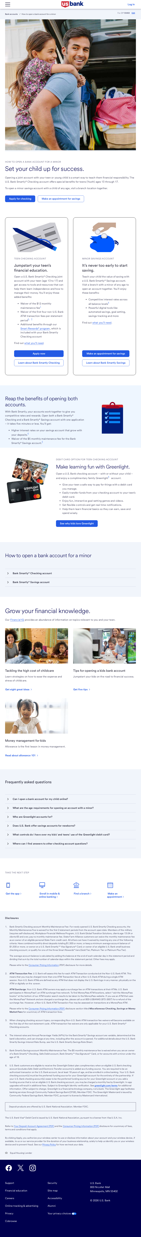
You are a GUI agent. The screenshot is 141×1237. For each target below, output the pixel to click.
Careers (9, 1198)
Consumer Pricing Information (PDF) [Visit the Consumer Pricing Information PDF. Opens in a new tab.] (81, 1126)
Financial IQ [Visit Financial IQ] (17, 619)
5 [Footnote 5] (42, 441)
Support (9, 1182)
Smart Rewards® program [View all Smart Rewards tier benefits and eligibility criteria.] (35, 328)
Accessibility (55, 1198)
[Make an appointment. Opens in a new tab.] (121, 890)
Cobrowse (11, 1221)
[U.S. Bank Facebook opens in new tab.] (9, 1168)
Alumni (52, 1205)
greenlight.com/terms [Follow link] (106, 1085)
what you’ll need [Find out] (33, 343)
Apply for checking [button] (20, 198)
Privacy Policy (49, 1144)
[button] (131, 4)
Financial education (16, 1190)
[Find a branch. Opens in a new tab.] (84, 888)
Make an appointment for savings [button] (61, 198)
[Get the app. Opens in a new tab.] (15, 888)
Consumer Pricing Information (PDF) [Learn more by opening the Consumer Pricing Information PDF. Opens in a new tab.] (47, 1008)
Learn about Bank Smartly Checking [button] (39, 362)
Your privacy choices (62, 1213)
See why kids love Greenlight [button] (77, 523)
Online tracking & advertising (21, 1205)
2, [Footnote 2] (28, 319)
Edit (133, 13)
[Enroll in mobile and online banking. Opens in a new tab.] (53, 890)
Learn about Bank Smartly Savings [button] (105, 362)
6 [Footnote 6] (108, 477)
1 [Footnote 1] (40, 306)
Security (52, 1182)
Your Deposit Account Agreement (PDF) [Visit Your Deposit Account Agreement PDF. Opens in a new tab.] (34, 1126)
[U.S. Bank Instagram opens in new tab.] (33, 1168)
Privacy (9, 1213)
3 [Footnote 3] (31, 319)
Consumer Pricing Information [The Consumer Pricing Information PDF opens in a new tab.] (44, 965)
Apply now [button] (39, 353)
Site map (53, 1190)
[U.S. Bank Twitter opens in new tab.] (20, 1168)
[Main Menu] (7, 4)
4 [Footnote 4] (108, 302)
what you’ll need (101, 322)
